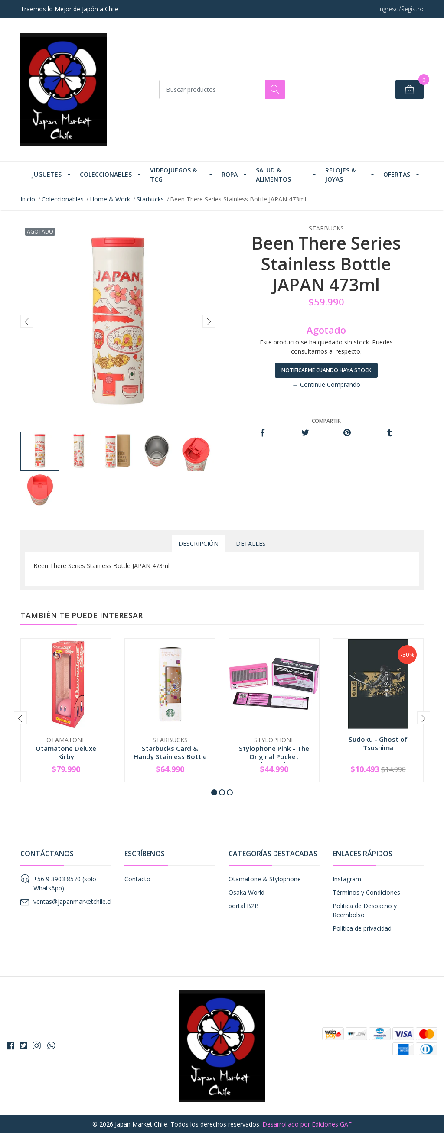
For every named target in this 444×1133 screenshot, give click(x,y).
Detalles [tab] (251, 543)
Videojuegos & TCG (173, 174)
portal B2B (244, 906)
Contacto (137, 879)
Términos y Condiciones (366, 892)
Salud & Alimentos (273, 174)
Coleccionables (106, 174)
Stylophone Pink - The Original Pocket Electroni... (274, 756)
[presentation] (26, 321)
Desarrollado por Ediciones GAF (307, 1124)
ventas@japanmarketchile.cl (72, 901)
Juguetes (47, 174)
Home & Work (110, 199)
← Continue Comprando (326, 384)
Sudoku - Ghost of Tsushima (378, 743)
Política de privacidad (362, 928)
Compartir (326, 421)
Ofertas (396, 174)
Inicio (27, 199)
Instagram (347, 879)
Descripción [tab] (198, 543)
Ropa (230, 174)
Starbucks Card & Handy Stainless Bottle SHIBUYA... (170, 756)
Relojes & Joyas (340, 174)
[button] (214, 792)
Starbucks (150, 199)
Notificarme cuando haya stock (326, 370)
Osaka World (246, 892)
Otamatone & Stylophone (265, 879)
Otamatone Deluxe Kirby (66, 752)
